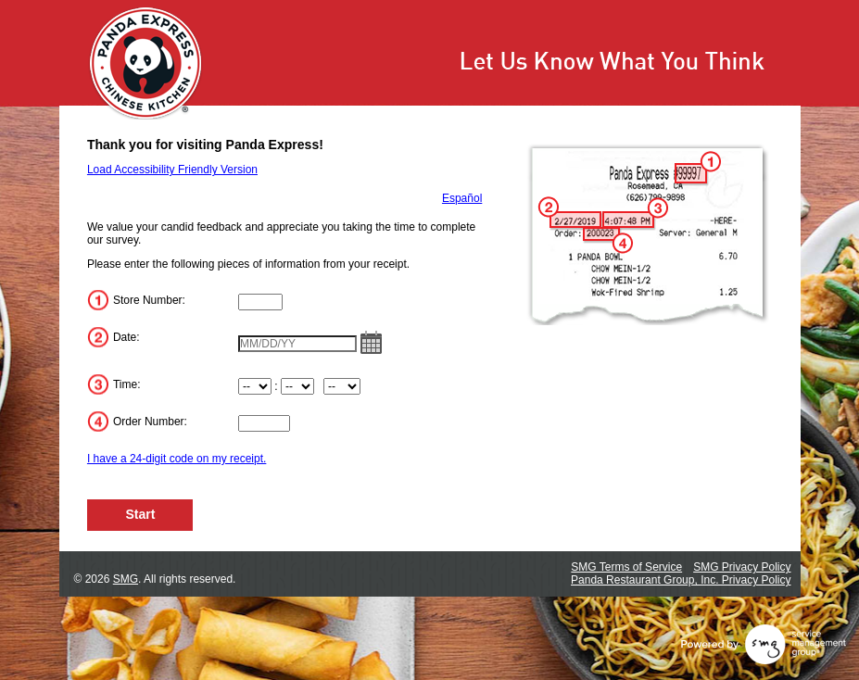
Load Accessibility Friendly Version (172, 169)
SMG (125, 579)
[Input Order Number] (264, 423)
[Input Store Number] (260, 302)
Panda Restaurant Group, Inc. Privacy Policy (680, 579)
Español (462, 198)
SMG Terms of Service (626, 566)
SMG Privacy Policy (741, 566)
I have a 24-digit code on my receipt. (176, 458)
